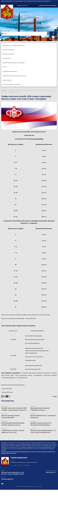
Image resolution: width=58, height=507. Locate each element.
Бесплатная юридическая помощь (11, 84)
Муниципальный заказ (8, 49)
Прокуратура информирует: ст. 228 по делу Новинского (43, 431)
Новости (11, 90)
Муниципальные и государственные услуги (14, 45)
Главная (3, 90)
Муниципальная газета (8, 54)
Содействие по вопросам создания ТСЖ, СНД (14, 75)
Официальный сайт (22, 5)
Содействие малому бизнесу (10, 71)
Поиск (5, 33)
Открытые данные (7, 80)
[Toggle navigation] (53, 34)
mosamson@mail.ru (7, 479)
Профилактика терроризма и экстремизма (14, 62)
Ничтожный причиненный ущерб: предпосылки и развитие (12, 425)
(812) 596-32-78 (50, 472)
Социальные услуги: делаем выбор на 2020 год (12, 431)
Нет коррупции (7, 58)
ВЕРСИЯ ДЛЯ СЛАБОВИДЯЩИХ (49, 5)
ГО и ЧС (4, 67)
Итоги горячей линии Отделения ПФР (10, 416)
